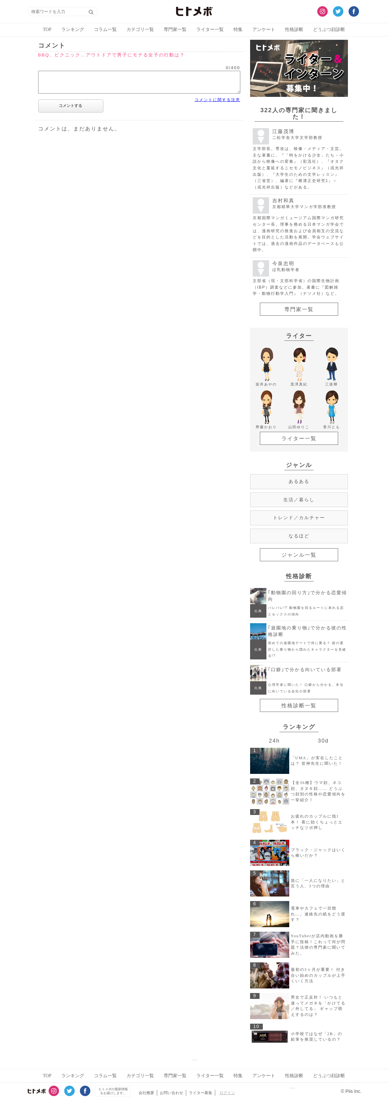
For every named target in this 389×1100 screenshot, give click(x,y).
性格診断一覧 (299, 705)
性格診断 (294, 29)
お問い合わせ (171, 1093)
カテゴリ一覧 (140, 29)
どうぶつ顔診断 (329, 29)
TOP (47, 29)
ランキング (72, 29)
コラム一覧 (105, 29)
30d (323, 741)
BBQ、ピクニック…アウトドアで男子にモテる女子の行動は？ (111, 55)
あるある (299, 481)
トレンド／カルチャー (299, 517)
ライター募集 (200, 1093)
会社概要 (146, 1093)
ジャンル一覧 (299, 555)
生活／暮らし (299, 499)
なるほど (299, 535)
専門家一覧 (175, 29)
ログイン (227, 1093)
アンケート (263, 29)
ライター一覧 (210, 29)
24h (274, 741)
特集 (238, 29)
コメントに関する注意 (217, 100)
